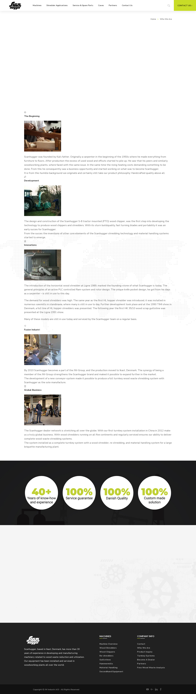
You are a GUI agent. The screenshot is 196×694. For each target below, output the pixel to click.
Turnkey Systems (146, 655)
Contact (141, 644)
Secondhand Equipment (111, 671)
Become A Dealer (146, 659)
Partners (141, 663)
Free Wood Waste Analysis (151, 667)
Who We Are (143, 648)
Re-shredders (106, 655)
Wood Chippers (107, 651)
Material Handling (108, 667)
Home (153, 19)
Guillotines (105, 659)
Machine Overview (108, 644)
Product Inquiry (144, 651)
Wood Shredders (108, 648)
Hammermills (106, 663)
